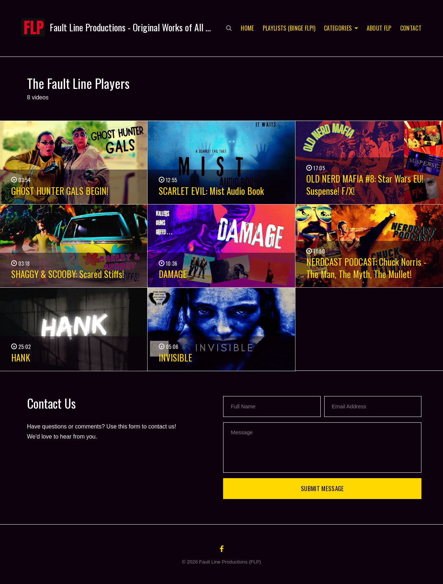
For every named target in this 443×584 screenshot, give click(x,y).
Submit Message (322, 488)
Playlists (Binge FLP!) (288, 28)
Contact (410, 28)
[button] (116, 27)
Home (246, 28)
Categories (338, 28)
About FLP (379, 28)
